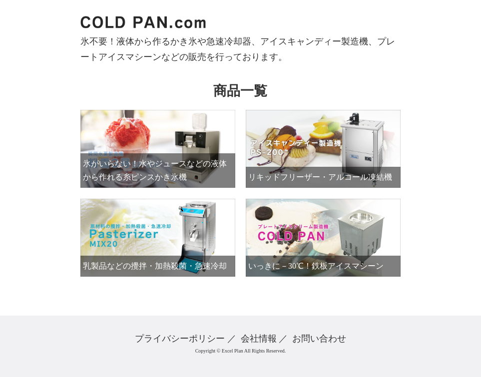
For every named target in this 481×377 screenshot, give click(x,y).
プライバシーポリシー (180, 339)
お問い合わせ (319, 339)
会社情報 (259, 339)
